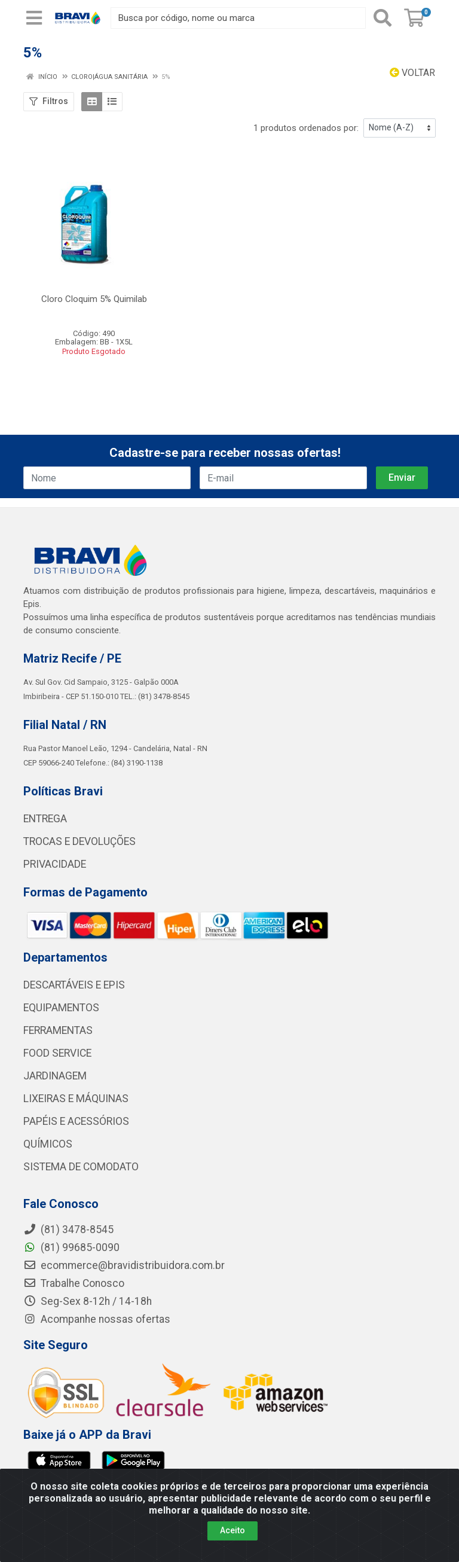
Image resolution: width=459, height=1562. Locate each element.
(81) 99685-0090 (71, 1247)
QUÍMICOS (47, 1144)
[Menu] (34, 18)
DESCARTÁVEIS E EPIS (74, 985)
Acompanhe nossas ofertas (96, 1319)
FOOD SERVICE (57, 1053)
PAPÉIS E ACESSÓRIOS (76, 1121)
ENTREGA (45, 819)
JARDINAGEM (55, 1076)
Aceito (232, 1530)
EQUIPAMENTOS (61, 1008)
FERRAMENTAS (58, 1030)
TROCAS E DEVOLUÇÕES (79, 841)
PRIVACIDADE (54, 864)
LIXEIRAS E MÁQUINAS (75, 1099)
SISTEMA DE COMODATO (81, 1167)
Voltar (412, 72)
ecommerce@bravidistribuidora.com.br (124, 1265)
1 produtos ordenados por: (306, 128)
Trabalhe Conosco (73, 1283)
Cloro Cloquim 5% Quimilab (94, 299)
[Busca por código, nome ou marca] (238, 18)
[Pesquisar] (382, 18)
